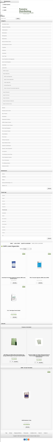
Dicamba (3, 201)
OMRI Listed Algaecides (8, 76)
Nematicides (4, 116)
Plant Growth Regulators (6, 128)
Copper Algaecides (7, 82)
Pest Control (4, 136)
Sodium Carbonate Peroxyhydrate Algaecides (11, 88)
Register (2, 3)
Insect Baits (4, 64)
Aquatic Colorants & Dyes (7, 103)
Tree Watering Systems (6, 163)
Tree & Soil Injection (5, 160)
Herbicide (4, 209)
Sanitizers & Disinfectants (6, 145)
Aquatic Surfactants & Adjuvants (8, 100)
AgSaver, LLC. (4, 185)
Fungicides (4, 47)
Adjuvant (3, 195)
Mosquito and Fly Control (6, 110)
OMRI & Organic (6, 70)
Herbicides (4, 50)
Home (11, 243)
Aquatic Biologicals (6, 92)
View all (49, 188)
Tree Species (4, 151)
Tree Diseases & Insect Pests (7, 154)
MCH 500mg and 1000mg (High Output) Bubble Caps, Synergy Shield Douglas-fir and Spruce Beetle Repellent (14, 355)
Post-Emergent (4, 224)
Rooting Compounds (5, 139)
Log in (2, 4)
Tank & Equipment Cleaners (7, 157)
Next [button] (51, 367)
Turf (2, 235)
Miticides (3, 107)
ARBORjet (4, 176)
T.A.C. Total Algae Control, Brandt (13, 310)
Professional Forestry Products (7, 125)
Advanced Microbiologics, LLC (7, 182)
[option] (14, 347)
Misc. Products (4, 113)
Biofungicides (4, 35)
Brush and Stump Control (6, 41)
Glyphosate (3, 206)
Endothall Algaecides (7, 85)
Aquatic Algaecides (6, 73)
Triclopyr (3, 232)
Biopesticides (4, 38)
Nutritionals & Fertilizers (6, 119)
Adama (3, 173)
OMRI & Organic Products (6, 122)
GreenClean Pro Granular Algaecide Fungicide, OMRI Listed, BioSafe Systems (14, 278)
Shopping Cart (3, 7)
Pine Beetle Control (5, 24)
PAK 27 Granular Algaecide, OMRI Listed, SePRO (39, 277)
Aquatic (3, 198)
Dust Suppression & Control (7, 44)
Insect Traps (4, 56)
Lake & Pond (4, 67)
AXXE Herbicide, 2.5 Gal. (26, 420)
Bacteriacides (4, 32)
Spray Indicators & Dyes (6, 142)
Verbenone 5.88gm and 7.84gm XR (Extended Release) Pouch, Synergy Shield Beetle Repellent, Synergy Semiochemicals (39, 355)
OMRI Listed (4, 221)
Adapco (3, 179)
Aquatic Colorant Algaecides (9, 79)
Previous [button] (49, 367)
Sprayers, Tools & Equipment (7, 148)
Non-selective (4, 218)
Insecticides (4, 53)
